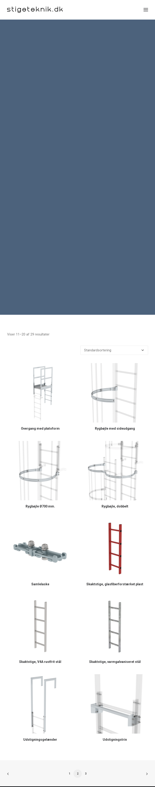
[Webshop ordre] (114, 340)
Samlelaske (40, 574)
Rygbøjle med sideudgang (115, 418)
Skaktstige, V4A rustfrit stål (40, 652)
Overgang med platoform (40, 418)
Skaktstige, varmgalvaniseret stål (115, 652)
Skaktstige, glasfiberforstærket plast (114, 574)
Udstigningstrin (115, 729)
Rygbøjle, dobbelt (115, 496)
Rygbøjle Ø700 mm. (40, 496)
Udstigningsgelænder (40, 729)
